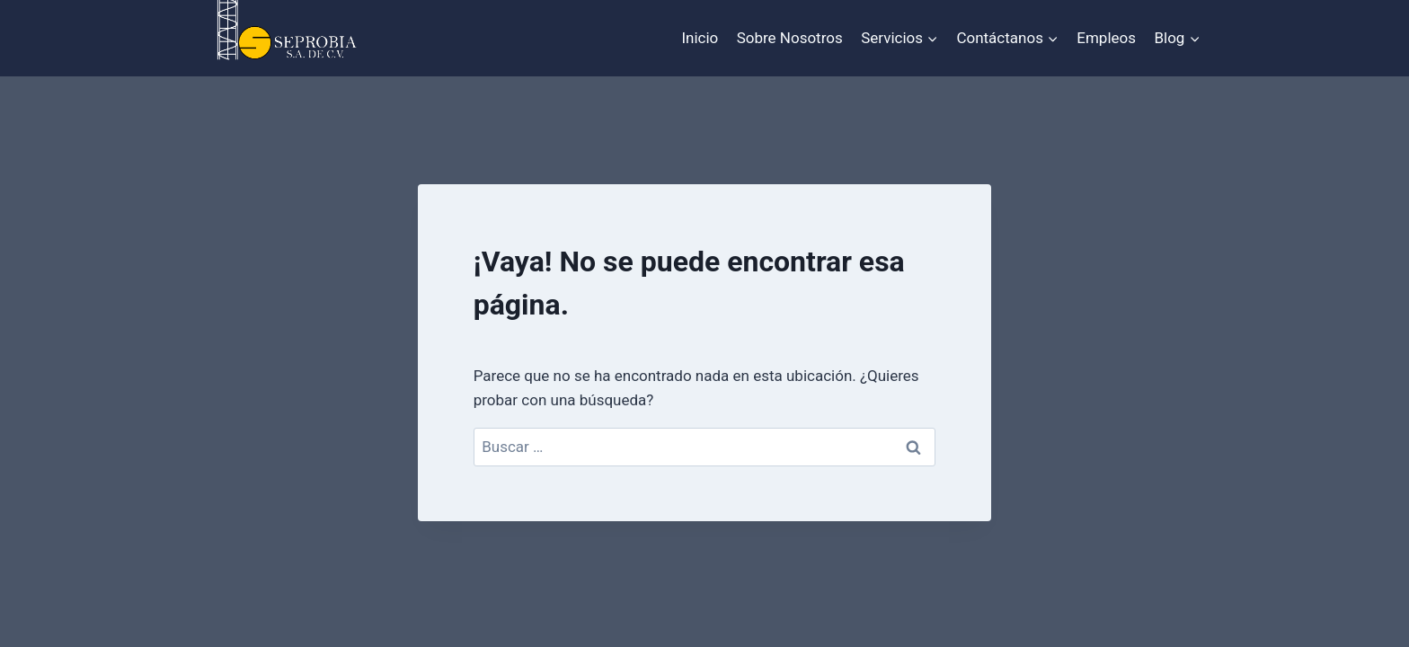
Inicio (699, 38)
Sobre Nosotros (790, 38)
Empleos (1106, 38)
